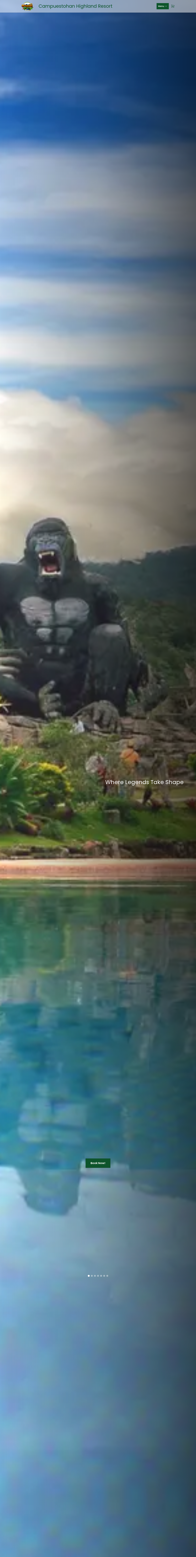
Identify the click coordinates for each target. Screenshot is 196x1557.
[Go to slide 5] (101, 1276)
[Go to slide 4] (98, 1276)
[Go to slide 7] (107, 1276)
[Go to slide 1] (89, 1276)
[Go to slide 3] (95, 1276)
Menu (162, 6)
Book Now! (98, 1163)
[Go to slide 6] (104, 1276)
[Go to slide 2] (92, 1276)
